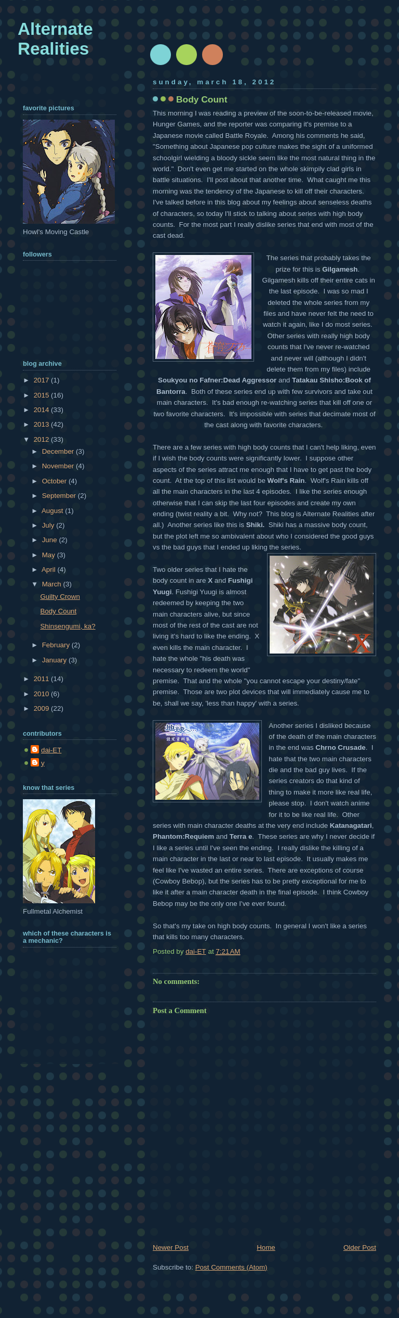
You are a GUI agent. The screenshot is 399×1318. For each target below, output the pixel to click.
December (59, 451)
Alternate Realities (55, 38)
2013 (42, 424)
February (57, 645)
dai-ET (51, 750)
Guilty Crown (59, 596)
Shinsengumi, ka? (67, 626)
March (52, 584)
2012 (42, 439)
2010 (42, 694)
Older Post (359, 1247)
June (50, 540)
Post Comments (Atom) (231, 1267)
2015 (42, 395)
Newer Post (171, 1247)
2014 (42, 410)
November (59, 466)
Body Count (58, 611)
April (49, 569)
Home (266, 1247)
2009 (42, 708)
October (55, 481)
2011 (42, 679)
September (60, 496)
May (49, 555)
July (49, 525)
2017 (42, 380)
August (53, 511)
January (55, 660)
